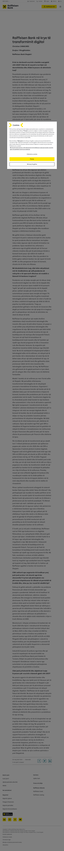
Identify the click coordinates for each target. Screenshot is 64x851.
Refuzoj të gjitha (32, 164)
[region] (32, 145)
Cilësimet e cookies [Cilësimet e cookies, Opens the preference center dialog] (32, 154)
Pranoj (32, 159)
